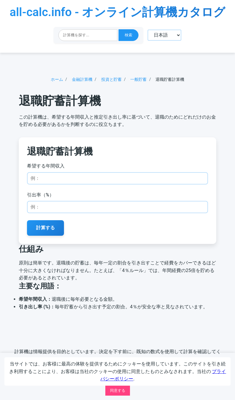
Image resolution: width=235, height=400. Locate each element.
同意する (117, 390)
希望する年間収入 (47, 167)
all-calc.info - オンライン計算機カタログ (117, 12)
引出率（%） (41, 196)
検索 (128, 35)
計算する (47, 229)
